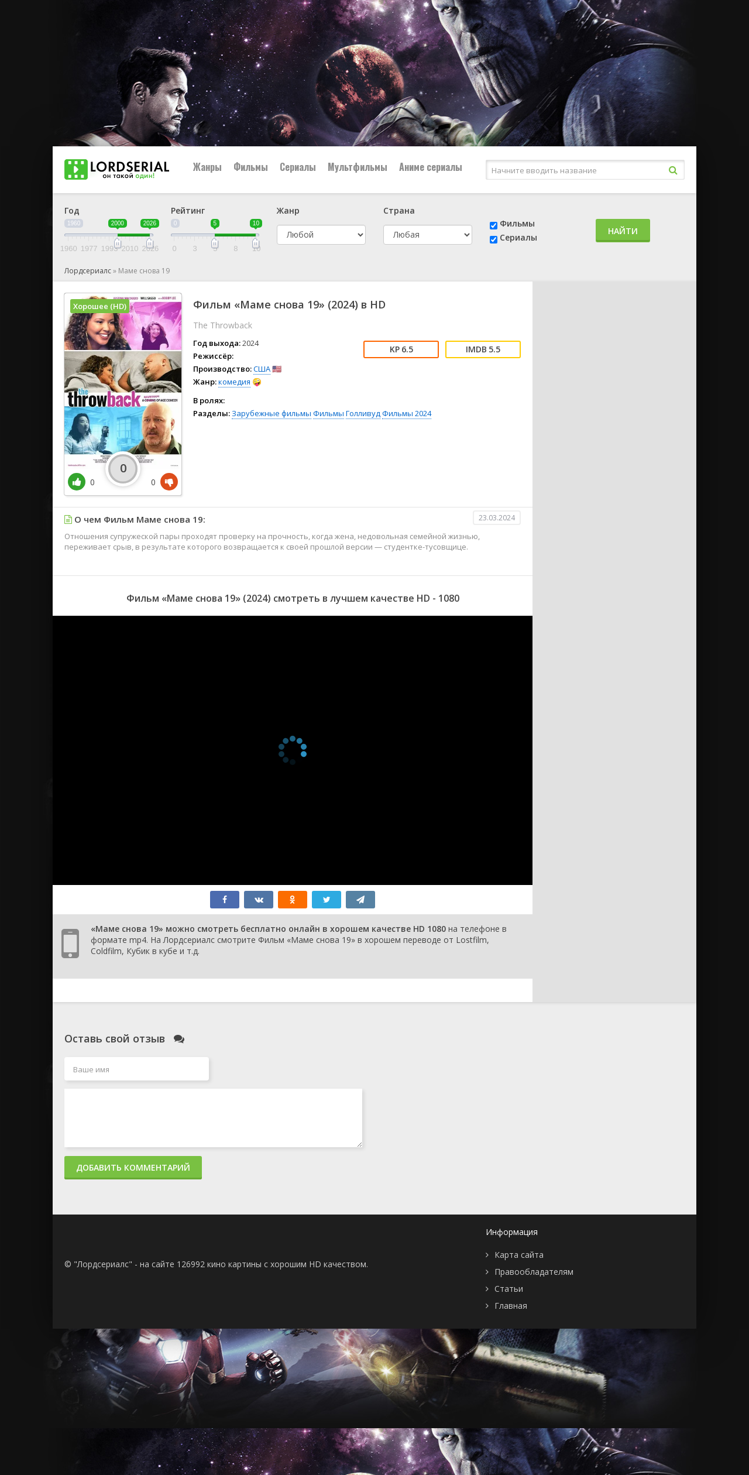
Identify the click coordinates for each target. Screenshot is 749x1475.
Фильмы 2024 (406, 413)
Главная (510, 1305)
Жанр (288, 210)
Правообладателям (533, 1271)
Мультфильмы (357, 167)
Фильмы (250, 167)
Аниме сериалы (430, 167)
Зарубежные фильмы (271, 413)
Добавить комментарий (133, 1167)
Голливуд (363, 413)
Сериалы (298, 167)
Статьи (508, 1288)
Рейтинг (188, 210)
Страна (399, 210)
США (261, 368)
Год (72, 210)
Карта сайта (519, 1254)
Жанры (207, 167)
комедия (234, 381)
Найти (623, 230)
